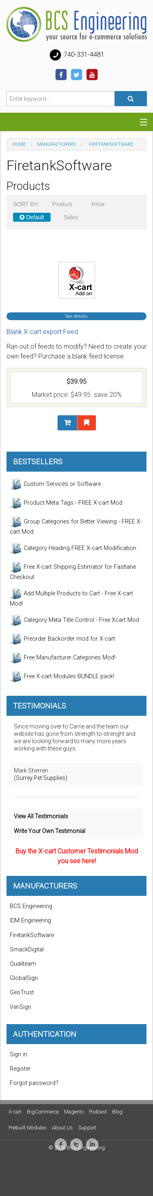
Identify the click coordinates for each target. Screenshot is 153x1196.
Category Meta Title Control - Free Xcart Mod (74, 620)
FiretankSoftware (32, 935)
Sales (71, 217)
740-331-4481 (76, 55)
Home (19, 144)
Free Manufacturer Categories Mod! (62, 658)
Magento (74, 1112)
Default (32, 217)
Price (97, 204)
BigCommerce (43, 1112)
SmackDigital (27, 949)
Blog (117, 1112)
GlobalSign (24, 978)
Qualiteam (23, 963)
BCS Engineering (31, 906)
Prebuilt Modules (28, 1128)
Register (20, 1068)
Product (62, 204)
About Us (62, 1128)
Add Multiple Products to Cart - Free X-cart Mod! (71, 597)
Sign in (18, 1054)
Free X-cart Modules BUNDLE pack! (62, 676)
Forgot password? (34, 1083)
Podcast (98, 1112)
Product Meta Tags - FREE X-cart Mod (66, 503)
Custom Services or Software (55, 484)
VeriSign (20, 1007)
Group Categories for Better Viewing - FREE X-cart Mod (76, 525)
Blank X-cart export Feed (42, 332)
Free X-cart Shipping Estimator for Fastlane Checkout (73, 571)
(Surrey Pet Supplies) (40, 778)
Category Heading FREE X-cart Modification (73, 548)
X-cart (15, 1112)
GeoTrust (22, 992)
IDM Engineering (30, 920)
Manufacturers (56, 144)
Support (87, 1128)
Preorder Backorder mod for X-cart (62, 639)
